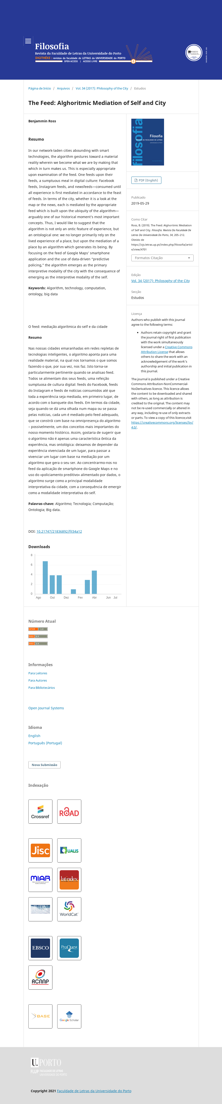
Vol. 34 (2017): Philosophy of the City (102, 88)
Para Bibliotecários (41, 687)
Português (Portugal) (45, 743)
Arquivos (63, 88)
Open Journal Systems (46, 708)
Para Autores (37, 680)
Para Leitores (37, 673)
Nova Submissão (44, 765)
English (34, 735)
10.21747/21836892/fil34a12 (59, 531)
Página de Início (39, 88)
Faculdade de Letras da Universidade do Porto (94, 1091)
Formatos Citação (149, 257)
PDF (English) (148, 180)
